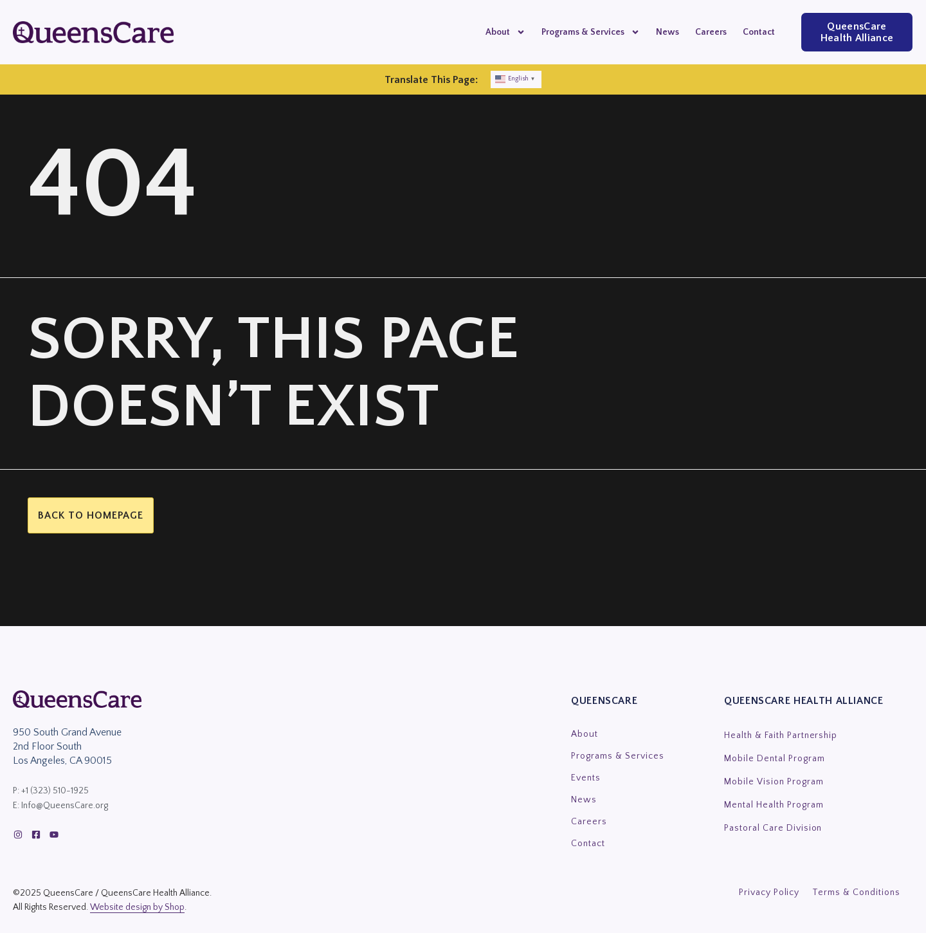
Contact (759, 32)
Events (586, 778)
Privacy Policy (769, 892)
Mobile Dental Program (774, 758)
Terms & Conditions (856, 892)
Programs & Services (590, 32)
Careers (711, 32)
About (505, 32)
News (667, 32)
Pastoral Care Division (773, 828)
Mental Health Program (774, 805)
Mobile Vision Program (774, 782)
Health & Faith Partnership (780, 735)
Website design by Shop (137, 907)
